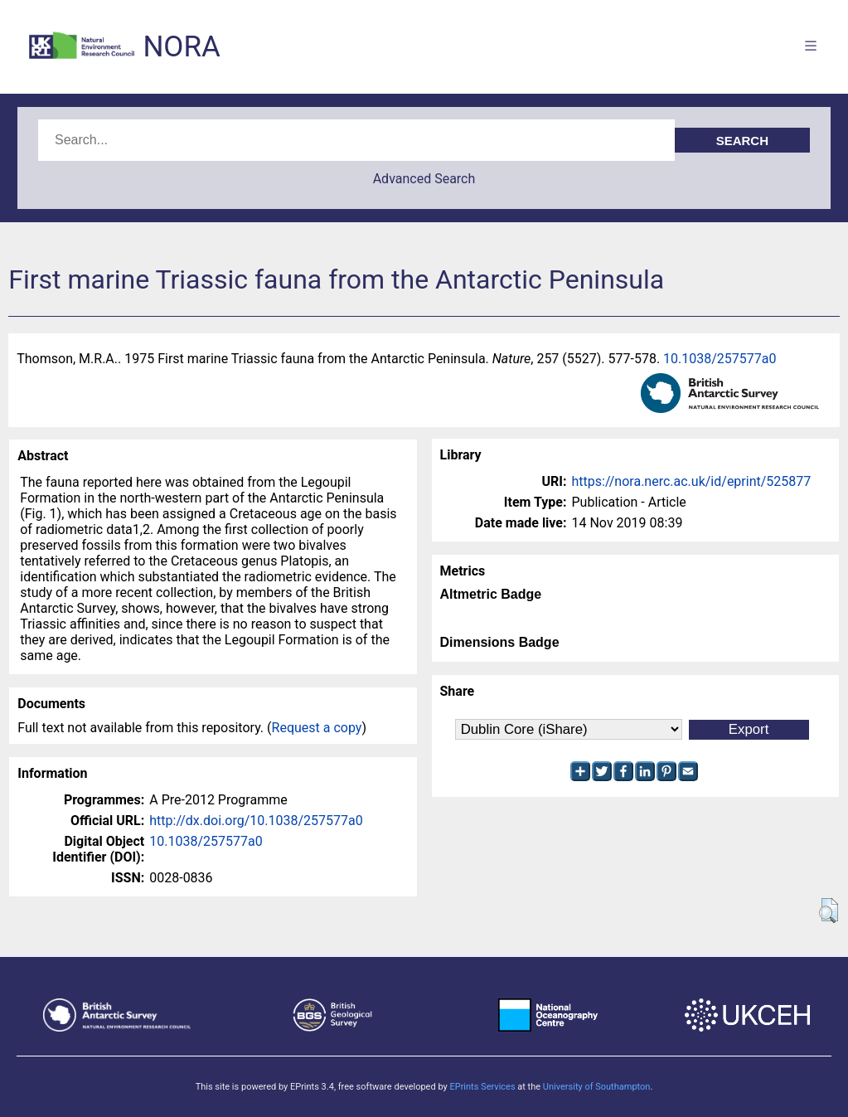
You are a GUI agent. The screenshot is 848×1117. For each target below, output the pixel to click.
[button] (828, 910)
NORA (181, 47)
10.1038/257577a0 (719, 359)
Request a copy (317, 728)
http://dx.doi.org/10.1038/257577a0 (255, 820)
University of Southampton (597, 1086)
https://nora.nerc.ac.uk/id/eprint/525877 (692, 481)
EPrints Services (482, 1086)
